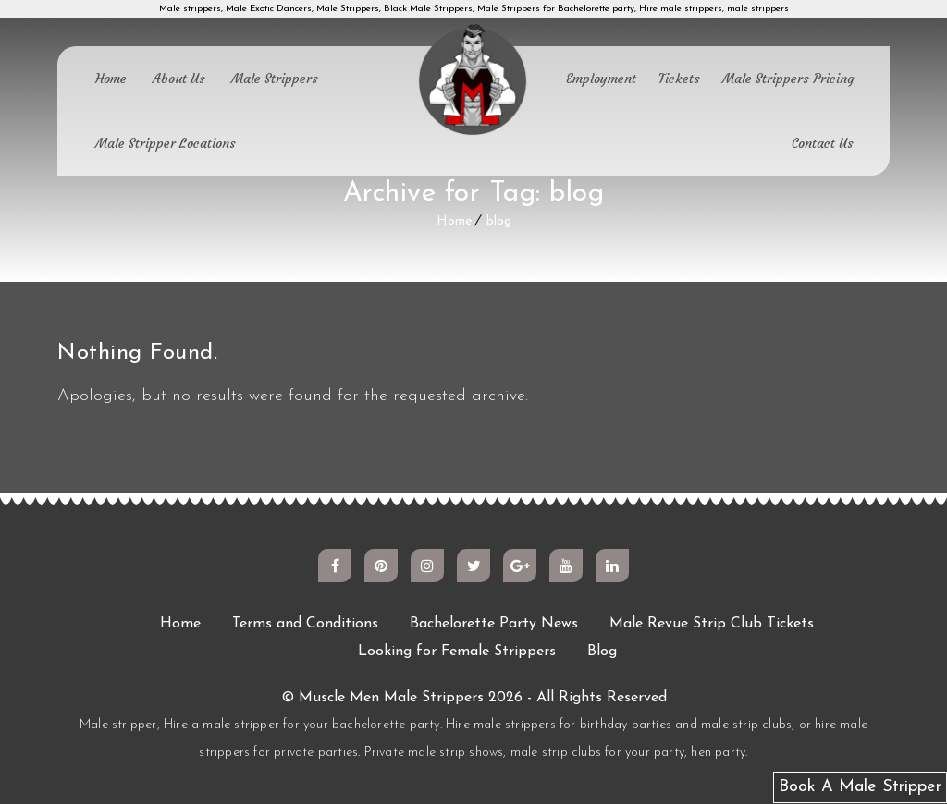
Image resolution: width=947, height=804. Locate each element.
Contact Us (823, 143)
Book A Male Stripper (860, 787)
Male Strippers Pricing (788, 78)
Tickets (679, 78)
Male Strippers (274, 78)
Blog (602, 651)
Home (111, 78)
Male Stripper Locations (165, 143)
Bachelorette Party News (494, 623)
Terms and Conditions (305, 623)
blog (498, 221)
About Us (179, 78)
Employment (601, 78)
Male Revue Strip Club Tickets (711, 623)
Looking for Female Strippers (457, 651)
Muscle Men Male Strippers (391, 697)
